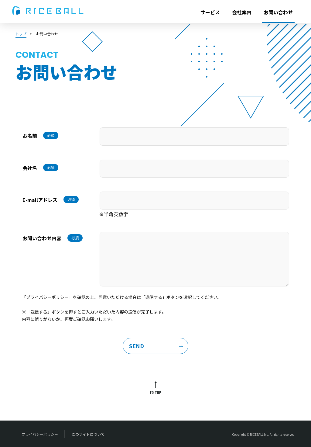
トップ (20, 33)
